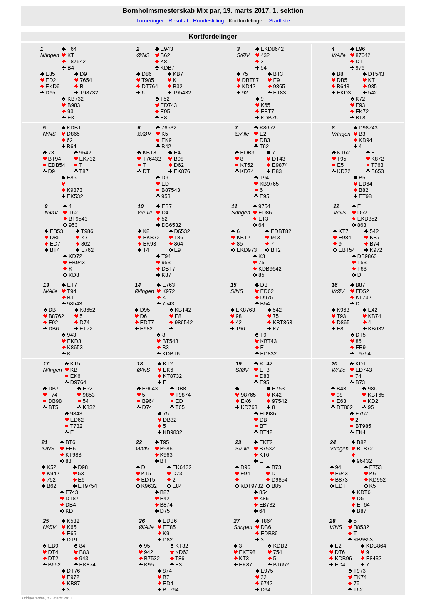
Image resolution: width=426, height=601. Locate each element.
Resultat (178, 20)
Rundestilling (208, 20)
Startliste (279, 20)
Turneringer (150, 20)
